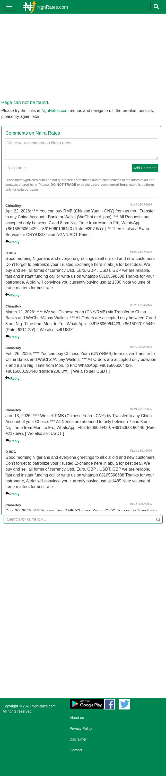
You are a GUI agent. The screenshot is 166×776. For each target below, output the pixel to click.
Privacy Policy (81, 728)
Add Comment (145, 168)
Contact (76, 750)
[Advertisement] (82, 61)
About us (77, 718)
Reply (14, 242)
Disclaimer (78, 739)
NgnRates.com (52, 7)
